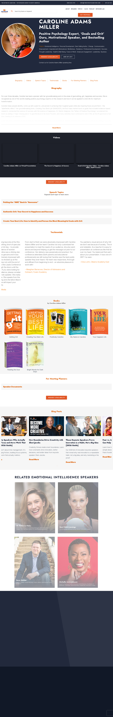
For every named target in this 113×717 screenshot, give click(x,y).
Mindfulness (71, 49)
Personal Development (67, 46)
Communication (99, 46)
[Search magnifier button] (17, 11)
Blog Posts (94, 80)
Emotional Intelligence (52, 46)
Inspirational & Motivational (58, 49)
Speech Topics (40, 80)
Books (64, 80)
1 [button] (55, 465)
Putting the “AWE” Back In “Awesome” (20, 202)
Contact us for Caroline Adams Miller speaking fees (55, 62)
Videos (28, 80)
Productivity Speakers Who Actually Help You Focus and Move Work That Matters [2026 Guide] (92, 443)
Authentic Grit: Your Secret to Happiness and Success (28, 212)
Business (104, 52)
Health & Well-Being (59, 52)
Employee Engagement (84, 52)
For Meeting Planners (78, 80)
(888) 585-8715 (71, 2)
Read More (56, 128)
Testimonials (54, 80)
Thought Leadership (45, 52)
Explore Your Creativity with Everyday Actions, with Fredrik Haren (56, 441)
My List (108, 2)
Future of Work (71, 52)
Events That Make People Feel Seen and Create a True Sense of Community (18, 443)
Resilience (79, 49)
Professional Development (92, 49)
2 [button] (57, 465)
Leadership (96, 52)
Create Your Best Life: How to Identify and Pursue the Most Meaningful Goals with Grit (42, 221)
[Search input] (37, 11)
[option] (19, 155)
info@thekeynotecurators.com (90, 2)
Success (104, 49)
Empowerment (43, 49)
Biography (18, 80)
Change (90, 46)
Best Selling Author (81, 46)
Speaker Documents (12, 387)
